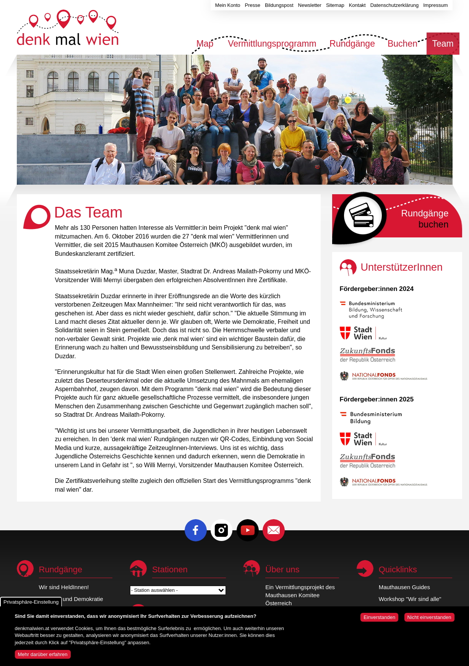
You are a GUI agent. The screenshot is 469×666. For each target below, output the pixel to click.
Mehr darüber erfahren (43, 658)
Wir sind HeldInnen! (64, 587)
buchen (424, 218)
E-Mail (274, 530)
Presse (252, 5)
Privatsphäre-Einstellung (30, 605)
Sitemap (335, 5)
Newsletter (309, 5)
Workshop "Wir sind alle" (410, 599)
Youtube (248, 530)
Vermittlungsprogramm (272, 44)
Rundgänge (352, 44)
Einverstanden (379, 621)
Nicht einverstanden (429, 621)
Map (205, 44)
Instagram (222, 530)
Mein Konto (227, 5)
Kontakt (357, 5)
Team (442, 44)
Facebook (196, 530)
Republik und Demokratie (71, 599)
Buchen (402, 44)
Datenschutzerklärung (394, 5)
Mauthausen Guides (404, 587)
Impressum (435, 5)
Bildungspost (279, 5)
